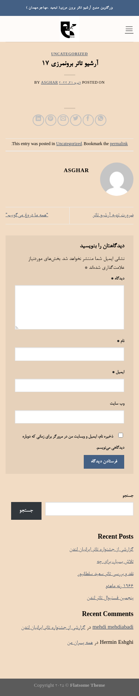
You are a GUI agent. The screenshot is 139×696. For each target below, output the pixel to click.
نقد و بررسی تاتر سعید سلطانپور (105, 574)
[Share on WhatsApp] (100, 120)
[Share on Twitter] (76, 120)
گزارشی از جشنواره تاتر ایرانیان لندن (101, 549)
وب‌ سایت (117, 403)
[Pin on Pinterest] (51, 120)
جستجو (127, 496)
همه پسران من (80, 643)
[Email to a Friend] (63, 120)
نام (120, 341)
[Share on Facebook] (88, 120)
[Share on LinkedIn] (38, 120)
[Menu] (129, 28)
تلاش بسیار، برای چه (115, 562)
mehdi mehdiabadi (112, 627)
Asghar (49, 83)
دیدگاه (117, 278)
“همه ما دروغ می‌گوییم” (27, 215)
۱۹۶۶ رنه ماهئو (119, 586)
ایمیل (118, 372)
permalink (119, 144)
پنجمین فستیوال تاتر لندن (110, 598)
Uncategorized (69, 55)
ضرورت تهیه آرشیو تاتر (113, 215)
